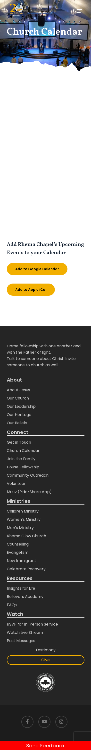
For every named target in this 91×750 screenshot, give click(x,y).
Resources (20, 578)
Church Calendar (23, 450)
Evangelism (17, 552)
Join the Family (21, 459)
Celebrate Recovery (26, 569)
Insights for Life (21, 588)
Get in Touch (19, 442)
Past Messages (21, 641)
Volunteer (16, 483)
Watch (15, 614)
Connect (17, 432)
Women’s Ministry (24, 519)
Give (45, 660)
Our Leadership (21, 406)
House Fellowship (23, 467)
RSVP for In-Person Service (32, 624)
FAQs (12, 605)
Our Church (18, 398)
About (14, 379)
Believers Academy (25, 596)
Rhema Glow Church (26, 536)
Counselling (18, 544)
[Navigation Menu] (79, 10)
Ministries (18, 501)
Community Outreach (28, 475)
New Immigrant (21, 560)
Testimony (45, 650)
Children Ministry (23, 511)
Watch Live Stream (25, 632)
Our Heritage (19, 414)
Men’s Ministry (20, 527)
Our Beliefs (17, 423)
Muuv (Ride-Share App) (29, 492)
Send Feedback (45, 745)
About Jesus (18, 390)
